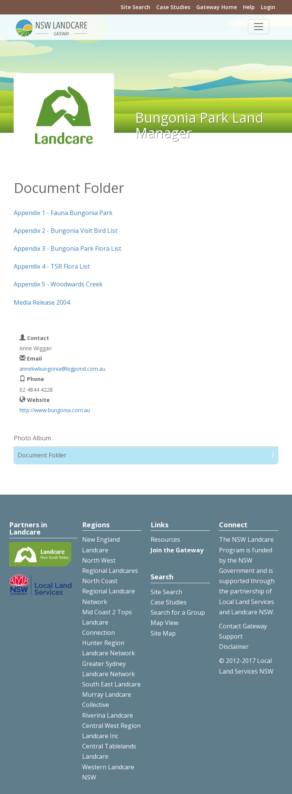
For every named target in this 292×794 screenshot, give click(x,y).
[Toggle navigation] (258, 26)
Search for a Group (178, 612)
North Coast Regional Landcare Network (108, 591)
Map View (164, 622)
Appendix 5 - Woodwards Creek (58, 284)
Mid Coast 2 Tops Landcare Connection (107, 622)
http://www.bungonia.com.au (54, 410)
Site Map (163, 633)
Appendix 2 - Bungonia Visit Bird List (65, 230)
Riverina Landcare (107, 715)
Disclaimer (234, 646)
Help (249, 7)
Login (268, 7)
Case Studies (173, 7)
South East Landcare (111, 684)
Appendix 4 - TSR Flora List (52, 266)
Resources (165, 539)
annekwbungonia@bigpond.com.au (62, 368)
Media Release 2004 (42, 302)
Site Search (135, 7)
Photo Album (32, 438)
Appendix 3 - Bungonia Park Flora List (67, 248)
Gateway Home (216, 7)
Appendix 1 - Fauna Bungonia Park (63, 213)
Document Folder (42, 455)
